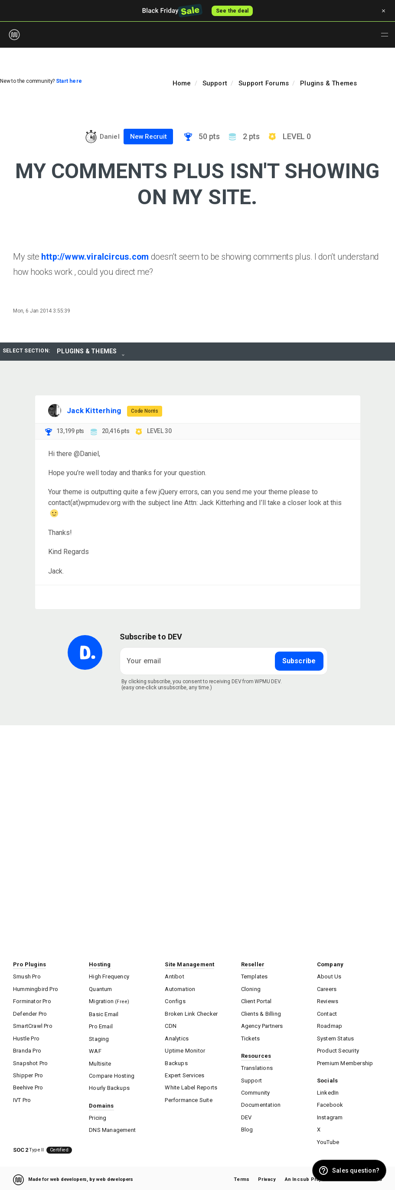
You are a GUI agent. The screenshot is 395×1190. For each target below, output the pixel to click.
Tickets (250, 1037)
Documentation (261, 1103)
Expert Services (184, 1073)
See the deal (232, 11)
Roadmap (329, 1025)
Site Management (189, 964)
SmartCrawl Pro (32, 1025)
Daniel (110, 136)
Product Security (338, 1049)
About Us (329, 976)
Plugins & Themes (328, 83)
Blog (247, 1127)
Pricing (97, 1115)
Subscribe (299, 661)
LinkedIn (328, 1091)
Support (214, 83)
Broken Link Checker (191, 1013)
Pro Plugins (29, 964)
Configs (175, 1001)
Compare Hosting (111, 1074)
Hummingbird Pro (35, 988)
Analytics (177, 1037)
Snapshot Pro (30, 1061)
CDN (170, 1025)
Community (255, 1091)
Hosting (100, 964)
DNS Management (112, 1128)
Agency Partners (262, 1025)
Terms (241, 1177)
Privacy (267, 1177)
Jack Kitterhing (94, 410)
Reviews (327, 1001)
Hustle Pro (26, 1037)
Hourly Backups (109, 1086)
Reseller (253, 964)
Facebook (330, 1103)
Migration (109, 1001)
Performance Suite (188, 1098)
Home (182, 83)
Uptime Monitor (185, 1049)
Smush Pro (27, 976)
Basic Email (103, 1013)
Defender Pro (30, 1013)
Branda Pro (27, 1049)
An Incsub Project (307, 1177)
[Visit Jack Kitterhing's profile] (54, 410)
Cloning (251, 988)
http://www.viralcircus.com (95, 256)
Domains (101, 1103)
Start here (69, 81)
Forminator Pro (32, 1001)
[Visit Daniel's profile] (91, 136)
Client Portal (256, 1001)
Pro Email (101, 1025)
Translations (257, 1066)
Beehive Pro (28, 1085)
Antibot (174, 976)
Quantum (100, 988)
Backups (176, 1061)
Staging (99, 1037)
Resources (256, 1054)
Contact (327, 1013)
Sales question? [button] (355, 1170)
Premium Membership (345, 1061)
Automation (180, 988)
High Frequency (109, 976)
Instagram (330, 1115)
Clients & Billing (261, 1013)
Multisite (100, 1062)
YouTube (328, 1139)
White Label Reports (191, 1085)
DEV (246, 1115)
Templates (254, 976)
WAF (95, 1050)
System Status (335, 1037)
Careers (326, 988)
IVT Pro (22, 1098)
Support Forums (263, 83)
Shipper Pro (28, 1073)
